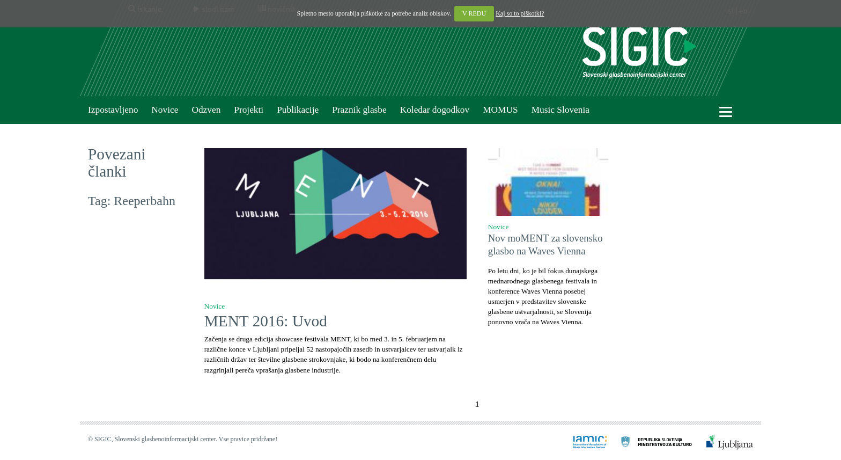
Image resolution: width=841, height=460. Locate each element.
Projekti (248, 110)
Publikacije (298, 110)
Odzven (205, 110)
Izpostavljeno (113, 110)
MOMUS (500, 110)
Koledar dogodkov (434, 110)
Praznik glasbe (359, 110)
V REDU (474, 13)
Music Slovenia (560, 110)
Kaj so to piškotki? (520, 13)
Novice (164, 110)
